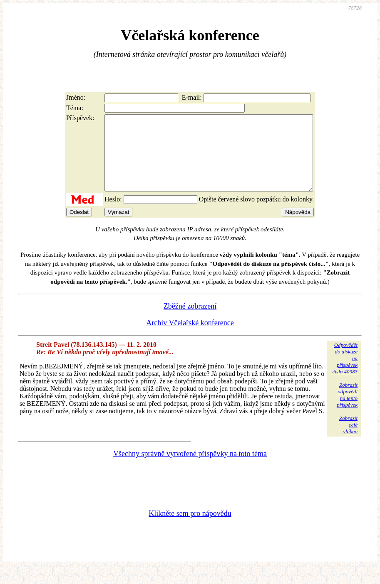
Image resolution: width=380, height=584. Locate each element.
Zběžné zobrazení (190, 321)
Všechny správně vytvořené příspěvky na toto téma (190, 468)
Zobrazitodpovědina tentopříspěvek (347, 410)
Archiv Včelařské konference (190, 338)
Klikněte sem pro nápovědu (190, 528)
